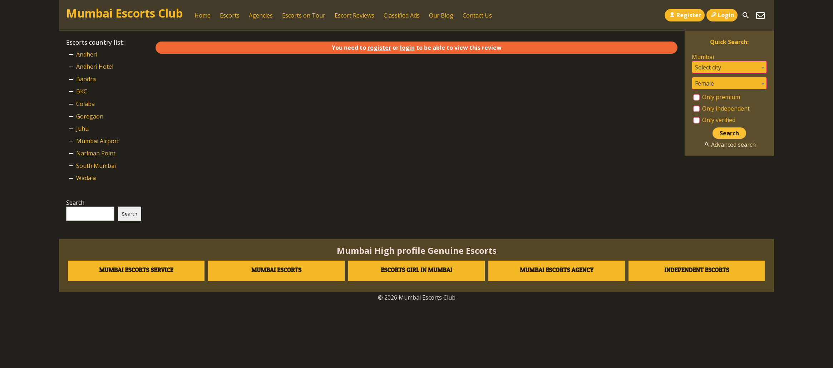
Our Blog (441, 15)
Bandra (86, 79)
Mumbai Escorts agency (556, 269)
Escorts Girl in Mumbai (416, 269)
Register (684, 15)
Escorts (230, 15)
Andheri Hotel (94, 67)
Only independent (721, 108)
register (379, 48)
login (407, 48)
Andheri (86, 54)
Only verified (714, 120)
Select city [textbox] (708, 67)
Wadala (86, 178)
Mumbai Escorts (276, 269)
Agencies (261, 15)
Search (75, 203)
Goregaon (89, 116)
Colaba (85, 104)
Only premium (716, 97)
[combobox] (729, 67)
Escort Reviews (354, 15)
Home (202, 15)
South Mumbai (96, 166)
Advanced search (729, 145)
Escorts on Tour (303, 15)
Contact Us (477, 15)
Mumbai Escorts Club (124, 13)
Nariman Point (95, 153)
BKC (81, 91)
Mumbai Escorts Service (136, 269)
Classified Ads (402, 15)
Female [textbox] (704, 83)
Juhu (82, 128)
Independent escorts (696, 269)
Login (722, 15)
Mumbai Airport (97, 141)
